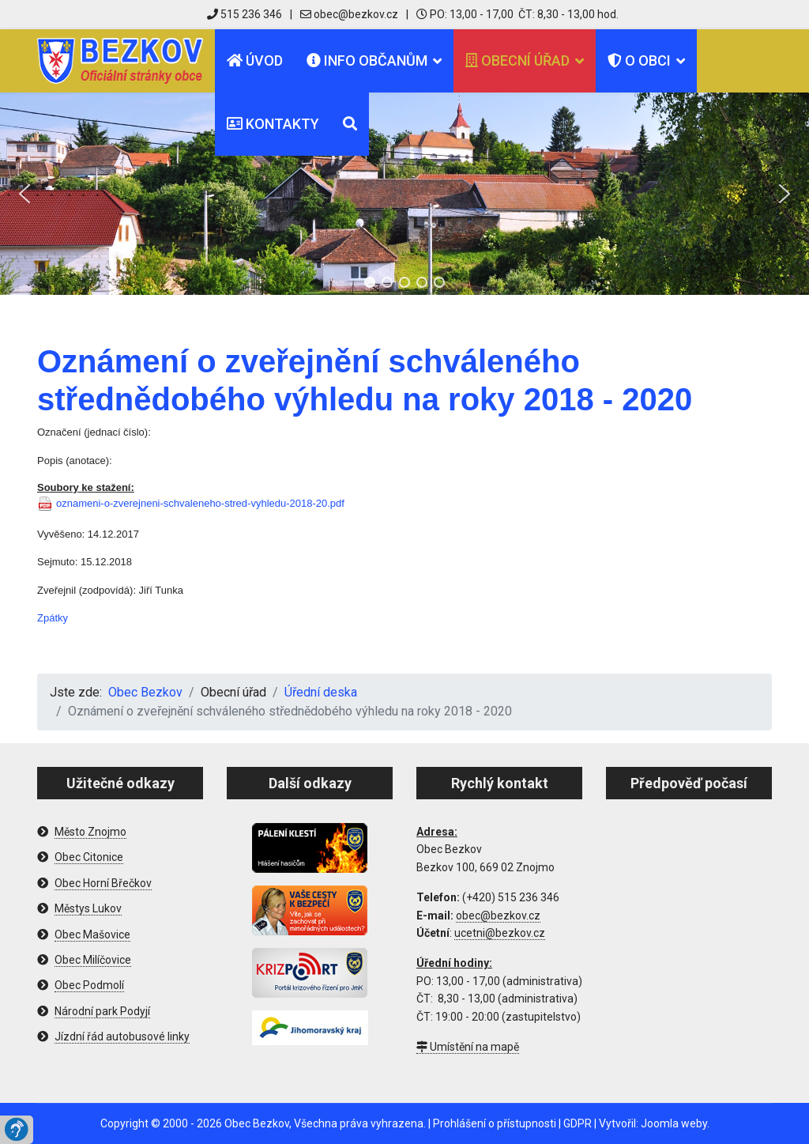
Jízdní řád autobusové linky (122, 1036)
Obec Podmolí (89, 985)
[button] (24, 193)
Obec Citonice (89, 857)
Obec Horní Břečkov (103, 883)
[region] (404, 194)
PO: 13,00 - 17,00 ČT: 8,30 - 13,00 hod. (517, 14)
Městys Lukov (88, 908)
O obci (639, 60)
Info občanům (367, 60)
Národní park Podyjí (102, 1011)
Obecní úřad (517, 60)
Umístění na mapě (467, 1046)
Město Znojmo (90, 831)
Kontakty (273, 123)
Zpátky (52, 618)
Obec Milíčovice (93, 959)
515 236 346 (244, 14)
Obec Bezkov (256, 1123)
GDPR (577, 1123)
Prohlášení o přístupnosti (494, 1123)
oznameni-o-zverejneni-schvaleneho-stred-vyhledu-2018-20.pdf (200, 503)
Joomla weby (674, 1123)
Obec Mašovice (92, 934)
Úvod (255, 60)
